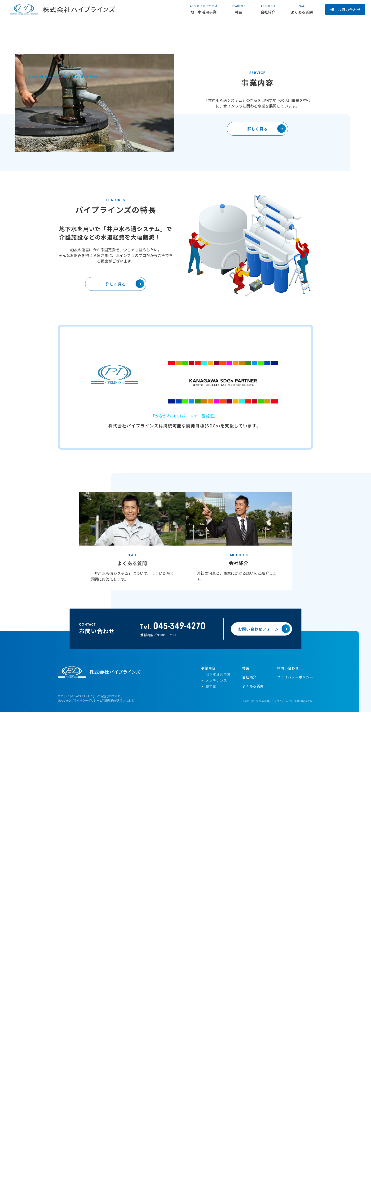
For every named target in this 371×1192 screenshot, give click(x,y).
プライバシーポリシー (85, 868)
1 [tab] (265, 188)
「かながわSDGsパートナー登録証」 (184, 583)
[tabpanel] (222, 99)
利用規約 (108, 868)
